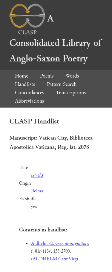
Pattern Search (62, 84)
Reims (37, 191)
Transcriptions (71, 92)
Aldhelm (59, 243)
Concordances (29, 92)
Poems (46, 76)
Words (72, 76)
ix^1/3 (37, 175)
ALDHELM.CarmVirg (54, 259)
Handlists (25, 84)
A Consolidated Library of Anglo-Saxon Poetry (55, 39)
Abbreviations (29, 101)
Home (21, 76)
